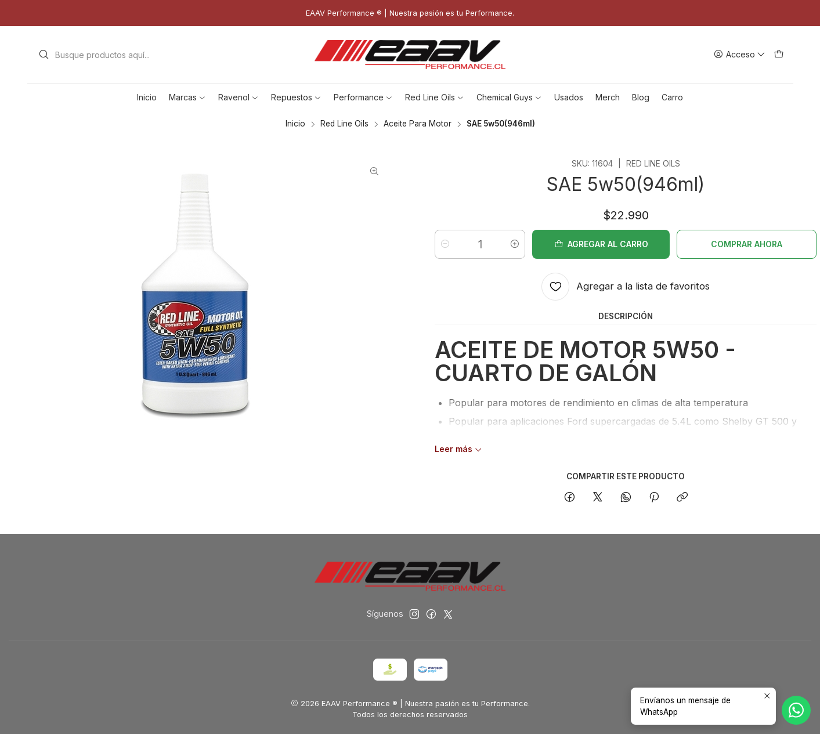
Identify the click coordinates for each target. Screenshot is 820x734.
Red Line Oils (344, 124)
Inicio (295, 124)
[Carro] (779, 54)
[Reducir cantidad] (445, 244)
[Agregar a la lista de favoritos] (625, 287)
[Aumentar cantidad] (515, 244)
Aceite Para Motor (417, 124)
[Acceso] (739, 54)
